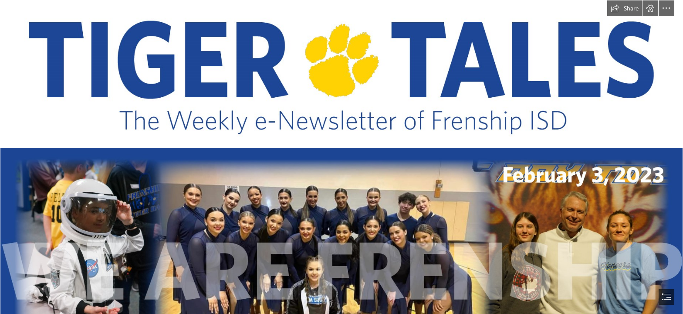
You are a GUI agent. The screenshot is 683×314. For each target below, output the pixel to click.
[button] (624, 8)
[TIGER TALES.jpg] (341, 74)
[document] (341, 157)
